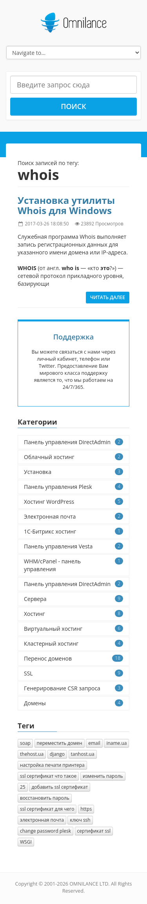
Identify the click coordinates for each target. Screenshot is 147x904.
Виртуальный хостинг (73, 628)
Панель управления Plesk (73, 486)
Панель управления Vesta (73, 546)
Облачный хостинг (73, 457)
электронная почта (42, 820)
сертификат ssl (94, 831)
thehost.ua (32, 754)
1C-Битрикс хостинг (73, 531)
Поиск (73, 106)
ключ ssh (80, 820)
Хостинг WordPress (73, 501)
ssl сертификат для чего (47, 809)
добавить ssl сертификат (59, 787)
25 (22, 787)
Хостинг (73, 613)
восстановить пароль (44, 798)
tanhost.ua (82, 754)
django (57, 754)
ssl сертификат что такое (48, 776)
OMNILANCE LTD (88, 883)
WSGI (26, 842)
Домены (73, 703)
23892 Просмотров (102, 223)
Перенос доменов (73, 658)
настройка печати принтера (52, 765)
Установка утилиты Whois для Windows (66, 205)
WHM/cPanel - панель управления (73, 565)
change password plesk (45, 831)
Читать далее (107, 297)
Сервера (73, 599)
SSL (73, 673)
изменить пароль (103, 776)
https (86, 809)
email (94, 743)
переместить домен (59, 743)
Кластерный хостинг (73, 643)
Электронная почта (73, 516)
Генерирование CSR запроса (73, 688)
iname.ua (116, 743)
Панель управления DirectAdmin (73, 442)
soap (25, 743)
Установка (73, 472)
